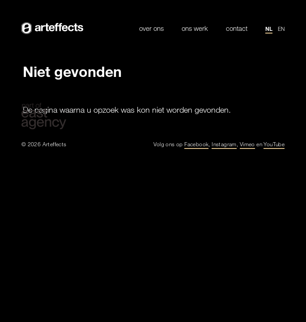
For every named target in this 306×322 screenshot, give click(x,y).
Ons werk (195, 28)
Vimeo (247, 144)
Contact (236, 28)
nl (268, 28)
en (281, 28)
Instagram (224, 144)
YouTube (274, 144)
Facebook (196, 144)
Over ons (151, 28)
